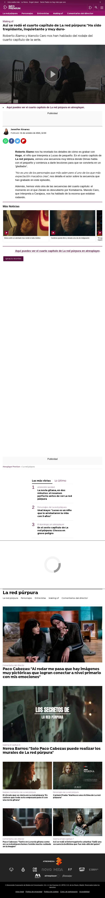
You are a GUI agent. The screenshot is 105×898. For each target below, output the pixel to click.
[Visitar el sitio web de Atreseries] (70, 870)
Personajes (27, 13)
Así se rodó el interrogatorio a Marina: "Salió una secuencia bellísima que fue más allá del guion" (77, 843)
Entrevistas (43, 13)
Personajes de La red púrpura (51, 507)
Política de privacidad (34, 892)
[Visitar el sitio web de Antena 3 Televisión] (11, 870)
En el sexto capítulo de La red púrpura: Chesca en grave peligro (52, 530)
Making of (58, 13)
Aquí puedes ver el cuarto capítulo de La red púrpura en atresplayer (45, 107)
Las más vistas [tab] (41, 481)
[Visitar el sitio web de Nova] (46, 870)
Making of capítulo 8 (11, 745)
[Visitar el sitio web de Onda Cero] (82, 870)
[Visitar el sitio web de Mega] (58, 870)
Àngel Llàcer (34, 2)
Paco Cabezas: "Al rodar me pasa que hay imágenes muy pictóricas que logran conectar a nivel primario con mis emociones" (52, 673)
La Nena (24, 2)
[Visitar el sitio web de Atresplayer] (52, 876)
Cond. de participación (69, 892)
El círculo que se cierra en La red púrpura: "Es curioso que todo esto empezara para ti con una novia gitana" (25, 797)
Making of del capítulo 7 (63, 839)
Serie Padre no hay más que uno (53, 2)
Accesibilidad (84, 892)
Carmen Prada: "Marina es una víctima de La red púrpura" (76, 796)
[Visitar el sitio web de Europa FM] (93, 870)
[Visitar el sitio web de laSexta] (23, 870)
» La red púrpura (28, 467)
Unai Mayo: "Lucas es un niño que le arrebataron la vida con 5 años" (54, 513)
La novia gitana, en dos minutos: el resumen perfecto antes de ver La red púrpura (54, 494)
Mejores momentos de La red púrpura (19, 792)
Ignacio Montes (13, 258)
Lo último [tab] (60, 481)
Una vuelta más (14, 2)
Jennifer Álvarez (20, 129)
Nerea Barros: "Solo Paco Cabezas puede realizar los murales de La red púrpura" (51, 751)
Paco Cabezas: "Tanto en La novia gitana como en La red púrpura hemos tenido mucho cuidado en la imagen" (27, 844)
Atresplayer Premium (11, 467)
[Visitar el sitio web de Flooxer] (67, 876)
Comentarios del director (80, 13)
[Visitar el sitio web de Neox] (35, 870)
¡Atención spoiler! (46, 487)
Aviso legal (19, 892)
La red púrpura (10, 13)
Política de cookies (51, 892)
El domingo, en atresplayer (50, 524)
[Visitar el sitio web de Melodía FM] (38, 876)
